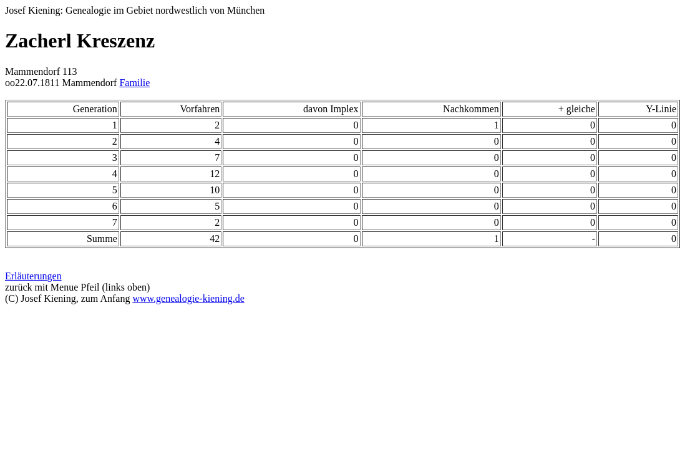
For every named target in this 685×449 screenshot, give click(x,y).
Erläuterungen (33, 276)
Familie (134, 82)
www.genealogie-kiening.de (188, 298)
